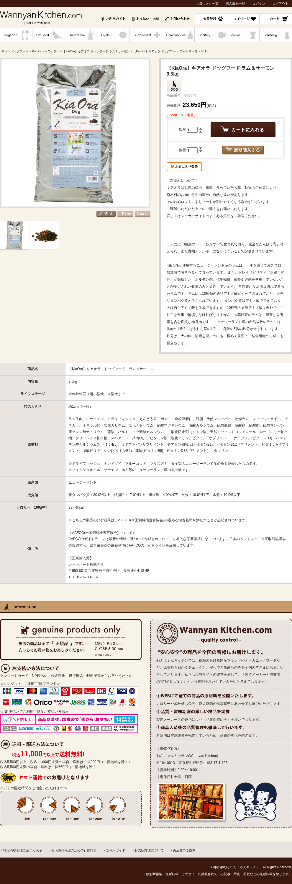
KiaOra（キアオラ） (45, 51)
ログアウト (280, 3)
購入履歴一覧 (235, 3)
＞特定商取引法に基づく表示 (21, 850)
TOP (4, 51)
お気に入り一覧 (207, 3)
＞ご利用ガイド (114, 850)
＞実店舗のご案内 (183, 850)
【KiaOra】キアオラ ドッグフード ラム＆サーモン (96, 51)
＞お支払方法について (147, 850)
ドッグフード (20, 51)
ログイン (258, 3)
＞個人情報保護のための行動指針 (72, 850)
